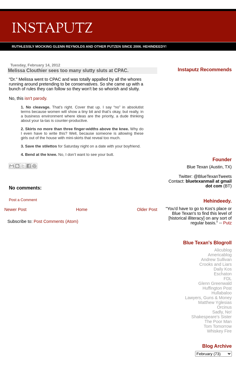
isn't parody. (35, 98)
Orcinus (224, 307)
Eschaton (223, 273)
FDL (227, 278)
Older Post (147, 209)
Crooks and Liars (215, 264)
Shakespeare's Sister (211, 316)
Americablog (220, 254)
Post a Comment (23, 200)
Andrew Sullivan (216, 259)
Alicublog (223, 250)
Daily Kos (223, 269)
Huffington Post (217, 288)
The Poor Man (218, 321)
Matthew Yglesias (215, 302)
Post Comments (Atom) (56, 221)
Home (81, 209)
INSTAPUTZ (52, 29)
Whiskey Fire (219, 331)
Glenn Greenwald (215, 283)
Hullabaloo (222, 293)
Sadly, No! (222, 312)
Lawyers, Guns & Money (208, 297)
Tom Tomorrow (218, 326)
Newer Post (15, 209)
